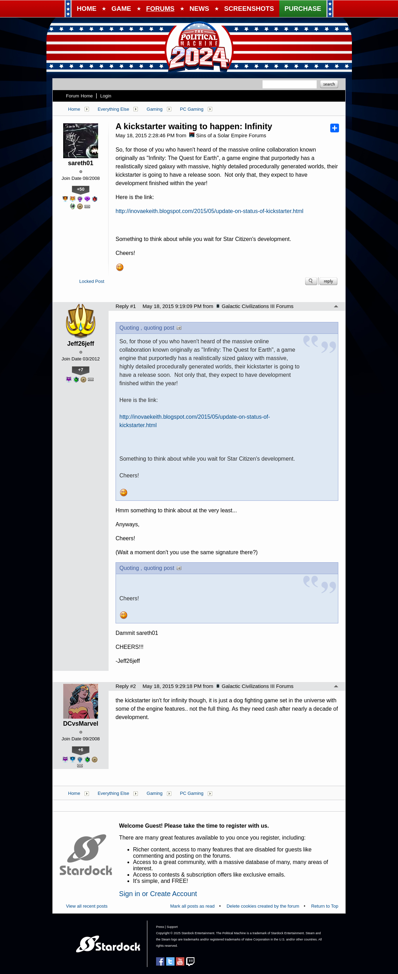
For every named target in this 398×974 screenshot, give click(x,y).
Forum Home (79, 95)
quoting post (159, 328)
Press (160, 927)
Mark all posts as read (192, 906)
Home (74, 109)
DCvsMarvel (80, 723)
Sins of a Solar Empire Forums (227, 135)
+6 (80, 749)
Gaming (155, 109)
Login (105, 95)
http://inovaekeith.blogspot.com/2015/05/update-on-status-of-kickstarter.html (209, 211)
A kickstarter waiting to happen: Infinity (194, 126)
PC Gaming (192, 109)
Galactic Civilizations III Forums (255, 306)
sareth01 (80, 163)
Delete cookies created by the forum (263, 906)
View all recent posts (87, 906)
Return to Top (324, 906)
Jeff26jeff (80, 343)
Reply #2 (126, 686)
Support (172, 927)
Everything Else (113, 109)
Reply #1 (126, 306)
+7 (80, 369)
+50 (80, 189)
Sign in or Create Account (158, 894)
